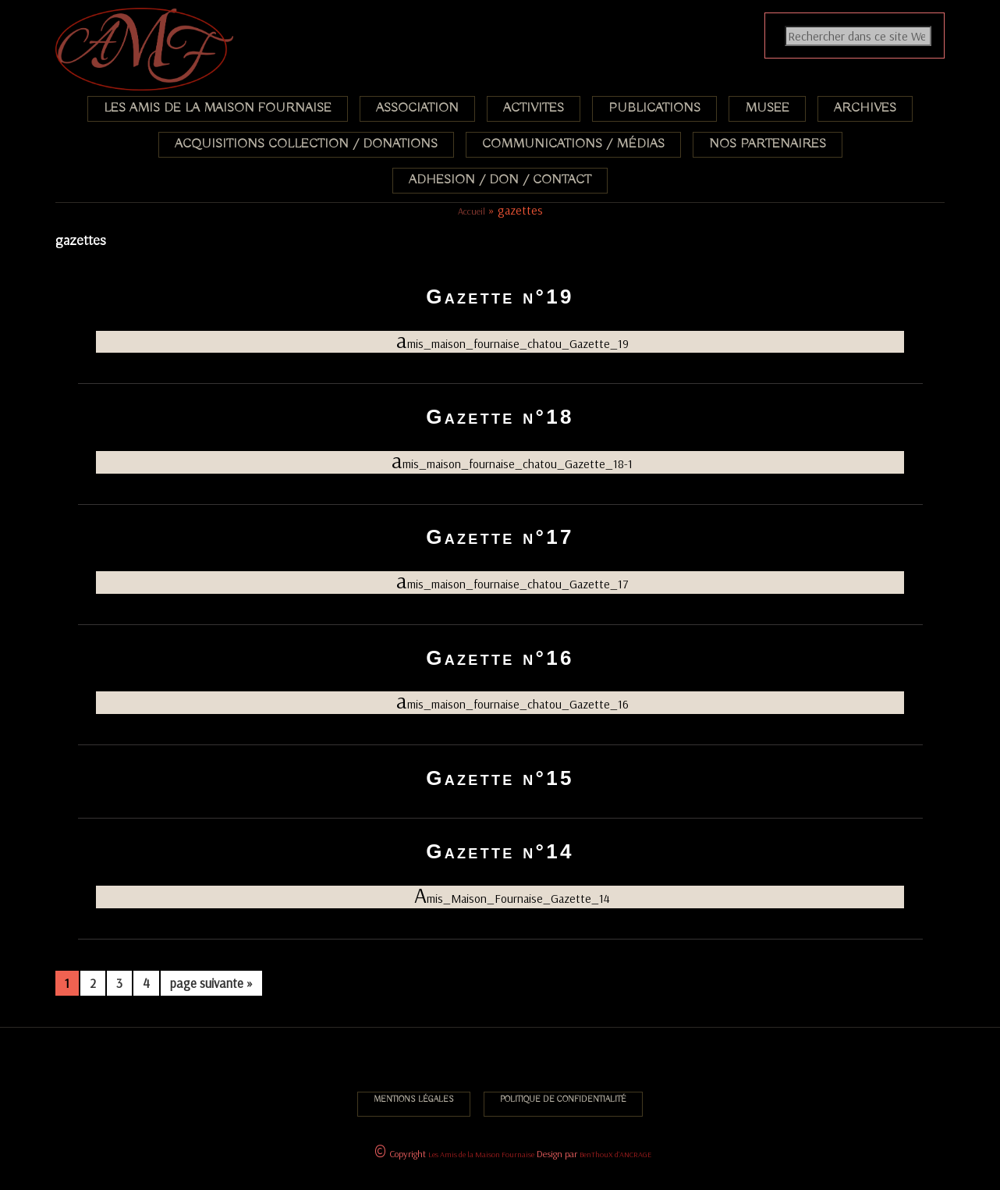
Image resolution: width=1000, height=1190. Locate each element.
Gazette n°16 (500, 658)
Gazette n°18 (500, 416)
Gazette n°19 (500, 296)
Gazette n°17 (500, 537)
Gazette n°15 (500, 778)
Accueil (471, 211)
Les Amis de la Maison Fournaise (481, 1154)
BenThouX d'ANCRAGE (615, 1154)
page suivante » (211, 985)
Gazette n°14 (500, 851)
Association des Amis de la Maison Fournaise (154, 19)
